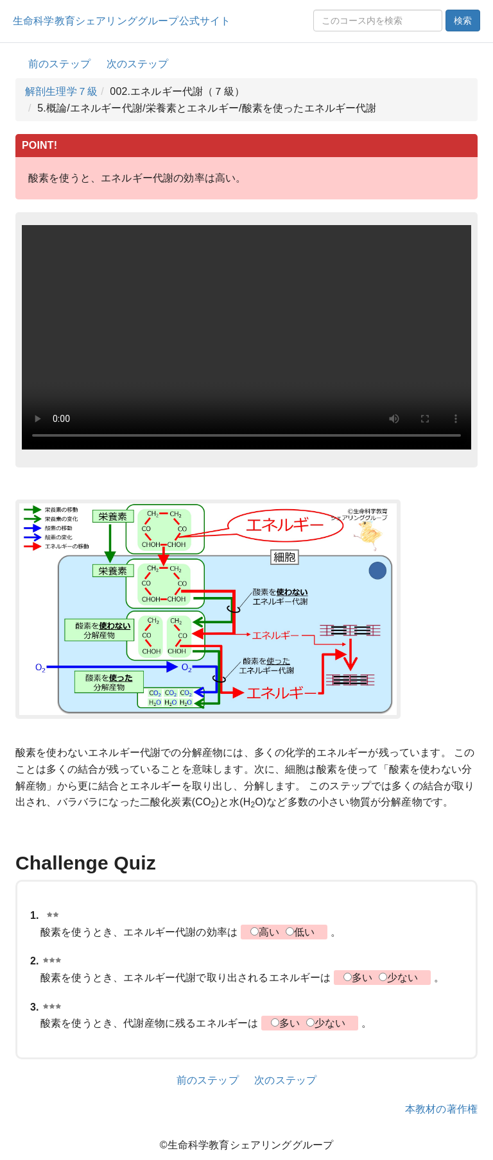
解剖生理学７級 (61, 91)
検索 (463, 20)
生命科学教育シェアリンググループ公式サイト (121, 20)
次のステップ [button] (138, 63)
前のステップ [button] (59, 63)
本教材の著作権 (441, 1109)
